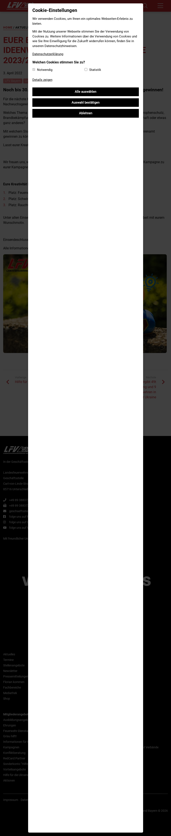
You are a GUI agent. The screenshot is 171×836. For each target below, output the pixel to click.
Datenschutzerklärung (47, 54)
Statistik (95, 70)
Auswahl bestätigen (85, 102)
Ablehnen (85, 113)
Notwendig (44, 70)
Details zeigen (42, 80)
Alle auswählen (85, 92)
